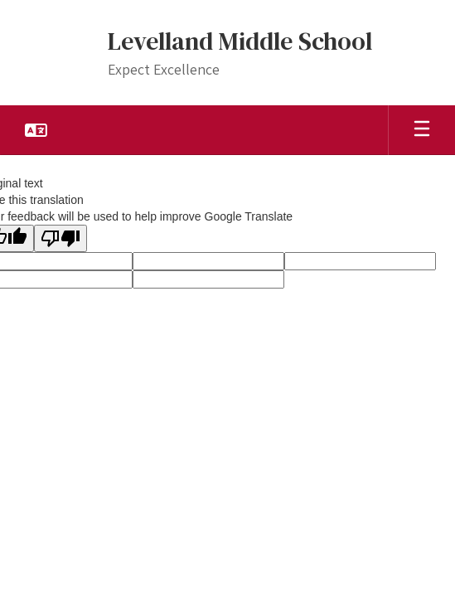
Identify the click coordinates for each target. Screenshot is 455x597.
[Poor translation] (60, 238)
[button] (36, 130)
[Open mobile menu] (422, 130)
